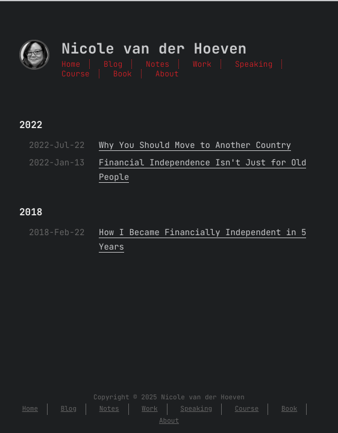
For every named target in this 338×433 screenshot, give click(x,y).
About (167, 74)
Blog (113, 64)
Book (122, 74)
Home (70, 64)
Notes (157, 64)
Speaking (253, 64)
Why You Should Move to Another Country (195, 145)
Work (202, 64)
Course (75, 74)
